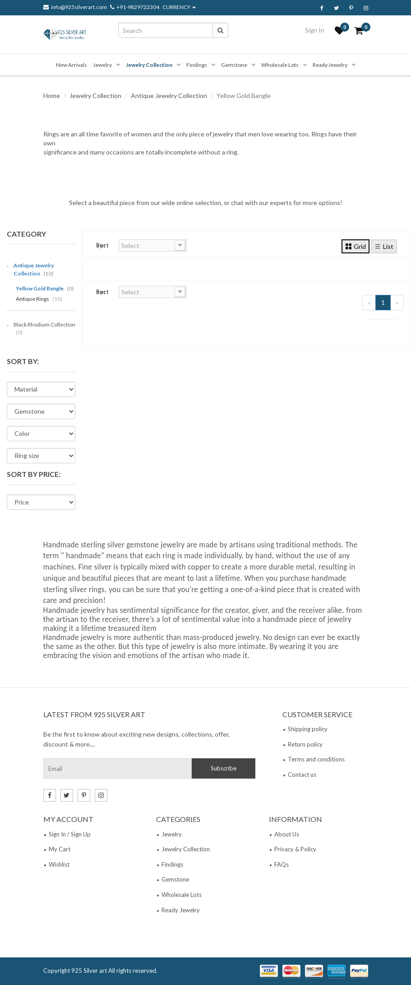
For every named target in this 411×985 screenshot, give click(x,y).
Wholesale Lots (280, 64)
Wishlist (59, 864)
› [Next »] (397, 302)
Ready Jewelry (330, 64)
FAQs (281, 864)
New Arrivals (71, 64)
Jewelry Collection (149, 64)
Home (51, 95)
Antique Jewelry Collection (169, 95)
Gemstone (234, 64)
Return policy (305, 744)
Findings (196, 64)
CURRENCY (179, 7)
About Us (286, 834)
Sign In (314, 30)
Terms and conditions (316, 759)
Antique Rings (39, 298)
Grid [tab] (355, 246)
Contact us (302, 774)
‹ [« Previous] (369, 302)
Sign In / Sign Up (70, 834)
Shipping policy (308, 729)
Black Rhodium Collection (44, 328)
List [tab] (383, 246)
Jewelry (102, 64)
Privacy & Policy (295, 849)
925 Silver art (89, 970)
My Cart (59, 849)
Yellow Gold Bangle (45, 288)
